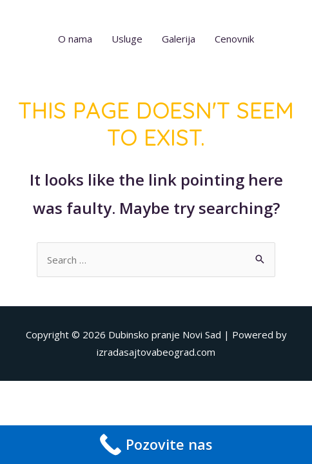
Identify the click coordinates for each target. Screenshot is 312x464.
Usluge (127, 38)
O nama (75, 38)
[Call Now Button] (156, 444)
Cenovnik (234, 38)
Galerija (178, 38)
